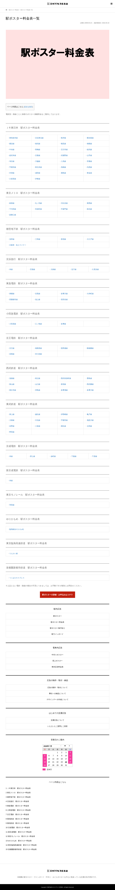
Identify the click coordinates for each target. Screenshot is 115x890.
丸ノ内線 (38, 203)
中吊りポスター (57, 655)
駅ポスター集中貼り (57, 628)
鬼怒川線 (90, 420)
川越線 (37, 161)
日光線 (37, 420)
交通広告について (57, 720)
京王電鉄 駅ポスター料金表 (17, 814)
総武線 (89, 149)
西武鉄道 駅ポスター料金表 (17, 819)
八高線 (63, 161)
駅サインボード (57, 634)
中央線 (11, 149)
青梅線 (37, 149)
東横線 (11, 294)
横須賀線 (90, 138)
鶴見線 (63, 144)
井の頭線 (38, 354)
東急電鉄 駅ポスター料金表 (17, 806)
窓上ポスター (57, 661)
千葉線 (73, 456)
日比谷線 (64, 203)
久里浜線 (95, 269)
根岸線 (63, 138)
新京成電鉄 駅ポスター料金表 (18, 832)
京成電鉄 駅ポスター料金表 (18, 827)
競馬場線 (64, 348)
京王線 (11, 348)
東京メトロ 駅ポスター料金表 (18, 793)
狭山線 (11, 384)
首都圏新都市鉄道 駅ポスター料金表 (21, 849)
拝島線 (37, 390)
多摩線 (63, 324)
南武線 (37, 144)
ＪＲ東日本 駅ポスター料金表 (18, 788)
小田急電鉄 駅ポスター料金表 (18, 810)
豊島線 (89, 378)
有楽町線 (38, 209)
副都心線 (12, 215)
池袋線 (11, 378)
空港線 (32, 269)
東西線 (89, 203)
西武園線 (90, 384)
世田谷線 (64, 299)
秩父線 (37, 378)
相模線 (89, 144)
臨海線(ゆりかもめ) (16, 529)
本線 (11, 269)
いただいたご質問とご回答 (57, 726)
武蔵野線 (64, 155)
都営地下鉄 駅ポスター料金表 (18, 797)
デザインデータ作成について (57, 699)
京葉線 (37, 155)
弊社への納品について (57, 693)
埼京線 (11, 161)
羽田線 (11, 505)
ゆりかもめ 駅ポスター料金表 (18, 841)
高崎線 (63, 167)
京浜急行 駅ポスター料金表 (17, 801)
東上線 (11, 414)
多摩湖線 (64, 390)
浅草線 (11, 239)
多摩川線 (64, 294)
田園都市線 (13, 299)
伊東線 (37, 179)
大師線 (53, 269)
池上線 (37, 299)
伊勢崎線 (64, 414)
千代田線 (12, 209)
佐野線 (11, 426)
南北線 (89, 209)
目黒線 (37, 294)
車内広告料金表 (57, 667)
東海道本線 (13, 138)
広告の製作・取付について (57, 687)
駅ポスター (57, 616)
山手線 (89, 155)
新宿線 (63, 239)
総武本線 (12, 155)
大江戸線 (90, 239)
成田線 (37, 173)
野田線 (11, 432)
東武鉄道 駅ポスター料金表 (17, 823)
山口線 (37, 384)
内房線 (89, 167)
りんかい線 (13, 553)
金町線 (53, 456)
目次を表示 (28, 107)
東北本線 (38, 167)
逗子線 (73, 269)
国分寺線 (12, 390)
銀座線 (11, 203)
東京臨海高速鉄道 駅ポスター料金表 (21, 845)
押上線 (32, 456)
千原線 (94, 456)
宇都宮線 (12, 167)
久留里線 (12, 179)
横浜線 (11, 144)
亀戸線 (89, 414)
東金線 (89, 173)
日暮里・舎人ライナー (17, 245)
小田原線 (12, 324)
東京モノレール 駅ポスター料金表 (20, 836)
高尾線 (11, 354)
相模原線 (38, 348)
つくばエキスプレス (16, 578)
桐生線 (63, 426)
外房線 (11, 173)
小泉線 (37, 426)
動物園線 (90, 348)
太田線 (89, 426)
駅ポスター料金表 (57, 622)
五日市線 (64, 149)
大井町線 (90, 294)
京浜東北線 (39, 138)
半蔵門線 (64, 209)
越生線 (37, 414)
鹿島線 (63, 173)
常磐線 (89, 161)
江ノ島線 (38, 324)
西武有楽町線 (66, 378)
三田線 (37, 239)
